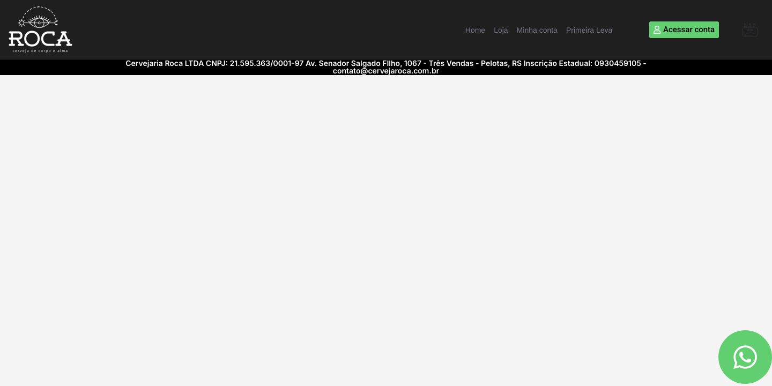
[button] (750, 30)
